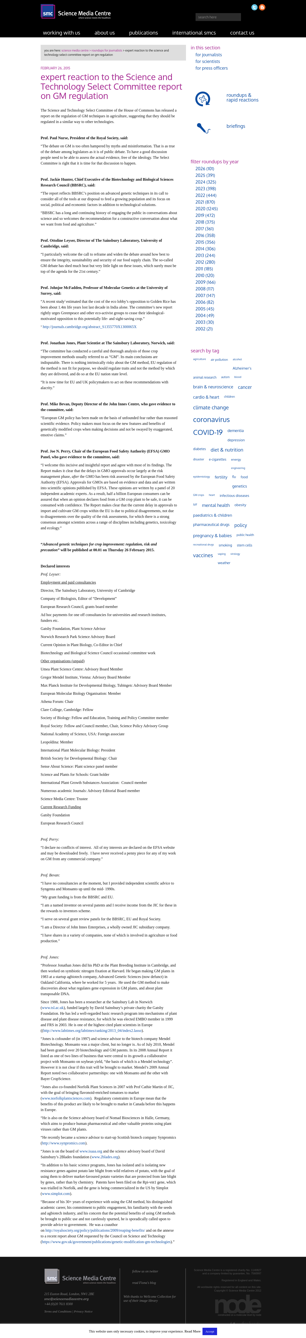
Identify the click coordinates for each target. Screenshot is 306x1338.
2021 (200, 202)
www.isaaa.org (91, 1151)
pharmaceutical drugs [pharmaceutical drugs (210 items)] (211, 524)
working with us (61, 32)
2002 (200, 328)
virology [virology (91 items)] (235, 554)
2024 (200, 182)
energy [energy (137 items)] (236, 459)
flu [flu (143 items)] (234, 477)
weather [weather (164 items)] (224, 563)
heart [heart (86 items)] (212, 495)
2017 (200, 228)
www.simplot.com (56, 1194)
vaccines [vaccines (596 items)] (203, 555)
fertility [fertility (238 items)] (221, 476)
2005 (201, 308)
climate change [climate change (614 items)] (211, 407)
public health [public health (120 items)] (245, 535)
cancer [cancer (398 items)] (245, 387)
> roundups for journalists (105, 50)
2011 (199, 268)
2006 (201, 302)
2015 (200, 242)
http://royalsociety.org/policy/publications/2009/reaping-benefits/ (95, 1230)
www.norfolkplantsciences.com (66, 1098)
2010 (200, 275)
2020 (200, 208)
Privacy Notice (83, 1311)
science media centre (74, 50)
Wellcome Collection (157, 1296)
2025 (200, 175)
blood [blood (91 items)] (237, 377)
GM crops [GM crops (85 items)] (198, 495)
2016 (200, 235)
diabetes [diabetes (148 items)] (199, 449)
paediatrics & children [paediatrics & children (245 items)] (212, 515)
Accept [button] (209, 1331)
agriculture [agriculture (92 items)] (199, 359)
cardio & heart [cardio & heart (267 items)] (206, 397)
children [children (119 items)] (229, 396)
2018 (200, 222)
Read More (193, 1331)
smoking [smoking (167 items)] (225, 545)
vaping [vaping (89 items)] (222, 554)
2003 (200, 322)
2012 (200, 262)
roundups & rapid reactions (243, 97)
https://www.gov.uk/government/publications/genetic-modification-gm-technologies (106, 1242)
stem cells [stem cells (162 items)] (244, 545)
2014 (200, 248)
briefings (236, 126)
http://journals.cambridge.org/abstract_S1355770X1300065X (90, 327)
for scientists (208, 61)
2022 (200, 195)
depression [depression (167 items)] (236, 440)
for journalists (209, 54)
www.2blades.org (105, 1157)
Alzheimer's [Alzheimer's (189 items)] (242, 368)
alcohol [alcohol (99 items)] (237, 359)
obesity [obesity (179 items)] (240, 505)
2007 (200, 295)
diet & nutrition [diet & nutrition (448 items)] (227, 450)
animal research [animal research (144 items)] (204, 377)
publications (143, 32)
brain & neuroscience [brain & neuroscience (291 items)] (213, 386)
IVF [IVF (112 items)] (195, 504)
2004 (201, 315)
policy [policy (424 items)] (240, 525)
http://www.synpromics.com (63, 1143)
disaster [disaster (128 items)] (198, 459)
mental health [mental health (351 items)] (216, 505)
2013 (200, 255)
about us (105, 32)
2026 (200, 168)
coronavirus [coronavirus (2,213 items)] (211, 419)
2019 (200, 215)
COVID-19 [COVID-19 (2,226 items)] (208, 432)
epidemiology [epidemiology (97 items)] (201, 476)
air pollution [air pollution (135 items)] (219, 359)
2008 (201, 288)
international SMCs (194, 32)
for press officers (212, 68)
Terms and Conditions (57, 1311)
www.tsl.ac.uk (53, 1008)
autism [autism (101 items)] (225, 377)
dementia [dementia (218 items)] (236, 430)
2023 (200, 188)
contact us (242, 32)
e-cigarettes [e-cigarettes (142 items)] (217, 459)
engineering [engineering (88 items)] (238, 468)
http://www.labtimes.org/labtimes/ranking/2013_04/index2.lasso (92, 1031)
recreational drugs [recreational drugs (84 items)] (203, 544)
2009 (201, 282)
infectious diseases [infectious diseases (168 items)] (234, 495)
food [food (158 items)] (244, 477)
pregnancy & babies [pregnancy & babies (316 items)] (212, 535)
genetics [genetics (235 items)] (239, 486)
